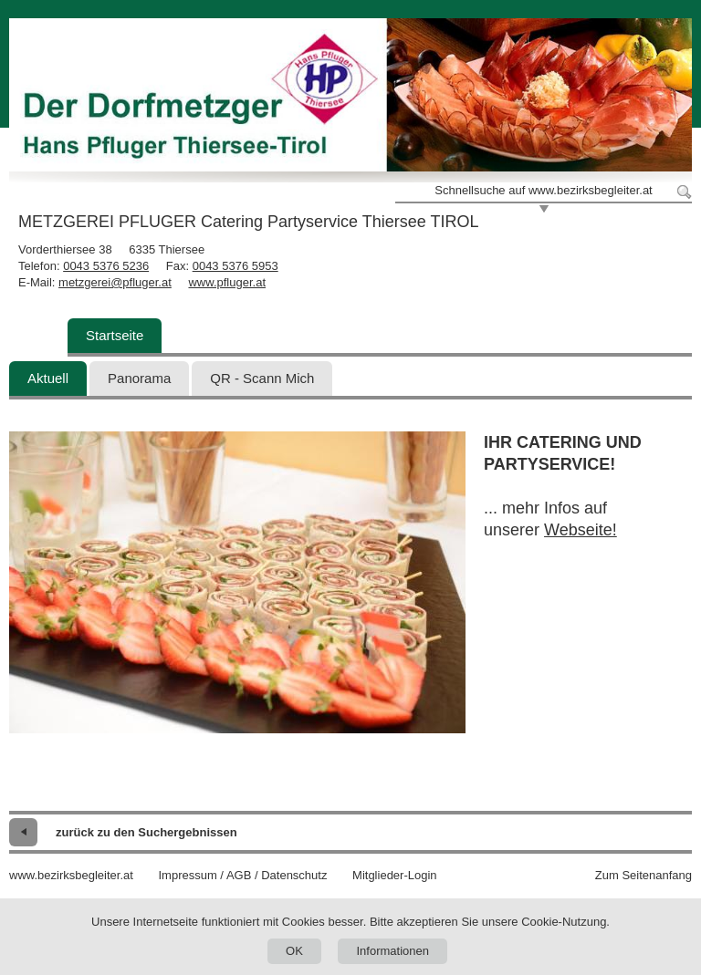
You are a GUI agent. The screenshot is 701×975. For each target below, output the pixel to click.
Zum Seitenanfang (643, 875)
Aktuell (47, 378)
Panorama (139, 378)
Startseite (114, 335)
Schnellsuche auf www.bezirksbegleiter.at (543, 190)
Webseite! (580, 530)
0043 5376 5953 (235, 266)
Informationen (392, 951)
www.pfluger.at (227, 282)
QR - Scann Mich (262, 378)
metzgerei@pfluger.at (115, 282)
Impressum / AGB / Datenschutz (242, 875)
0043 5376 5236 (106, 266)
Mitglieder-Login (394, 875)
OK (294, 951)
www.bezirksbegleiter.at (71, 875)
